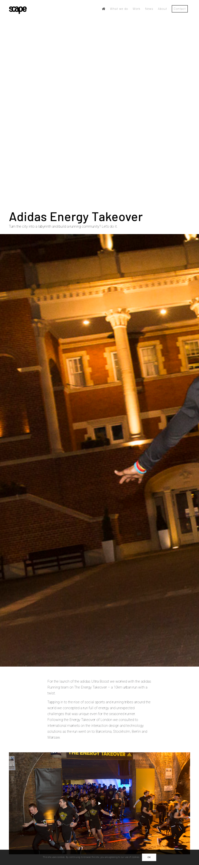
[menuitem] (104, 9)
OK (149, 857)
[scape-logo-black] (18, 9)
